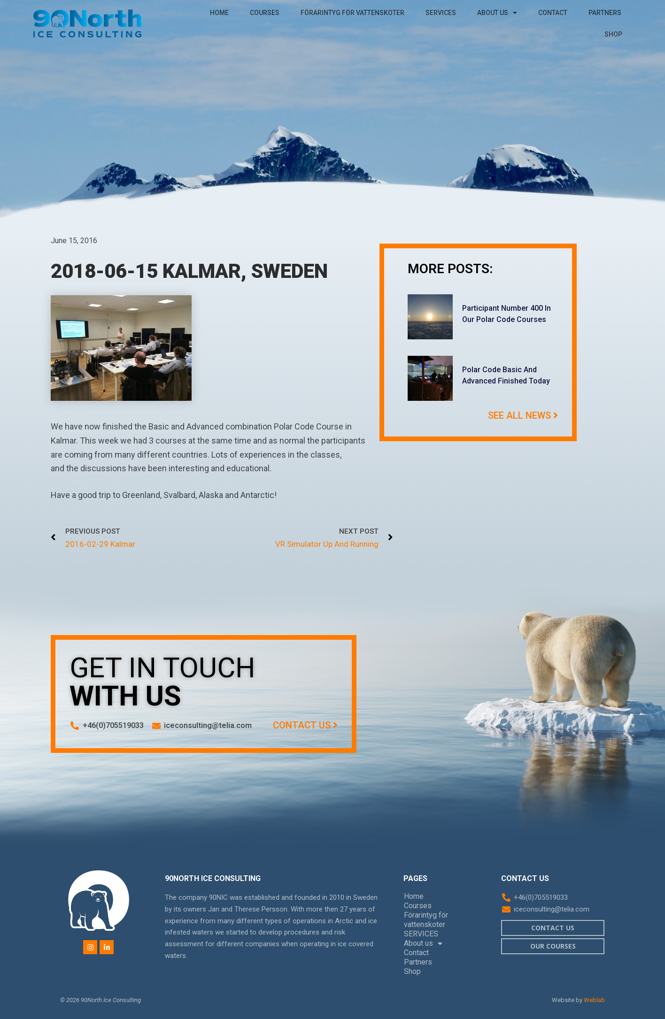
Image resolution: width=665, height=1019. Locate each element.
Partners (604, 12)
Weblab (594, 1000)
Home (219, 12)
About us (497, 13)
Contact (552, 12)
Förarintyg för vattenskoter (352, 12)
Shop (613, 34)
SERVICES (440, 12)
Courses (264, 12)
